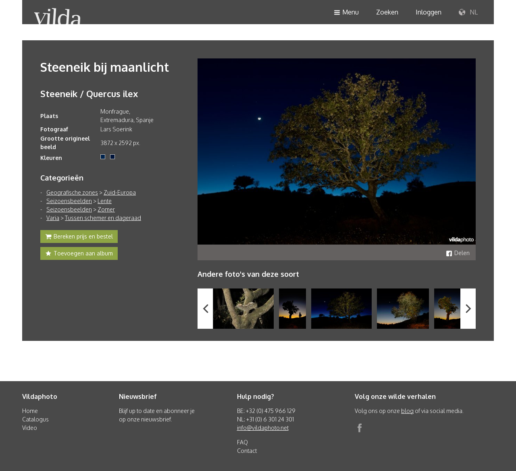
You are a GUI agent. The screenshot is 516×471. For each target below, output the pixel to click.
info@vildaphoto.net (263, 427)
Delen (458, 252)
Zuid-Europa (120, 192)
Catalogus (35, 419)
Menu (346, 12)
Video (29, 427)
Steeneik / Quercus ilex (89, 93)
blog (407, 410)
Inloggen (428, 12)
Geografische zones (72, 192)
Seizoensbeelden (69, 200)
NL (468, 12)
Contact (247, 450)
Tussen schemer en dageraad (103, 217)
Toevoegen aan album (79, 254)
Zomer (106, 209)
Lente (105, 200)
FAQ (242, 442)
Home (30, 410)
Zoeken (387, 12)
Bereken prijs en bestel (79, 237)
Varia (52, 217)
